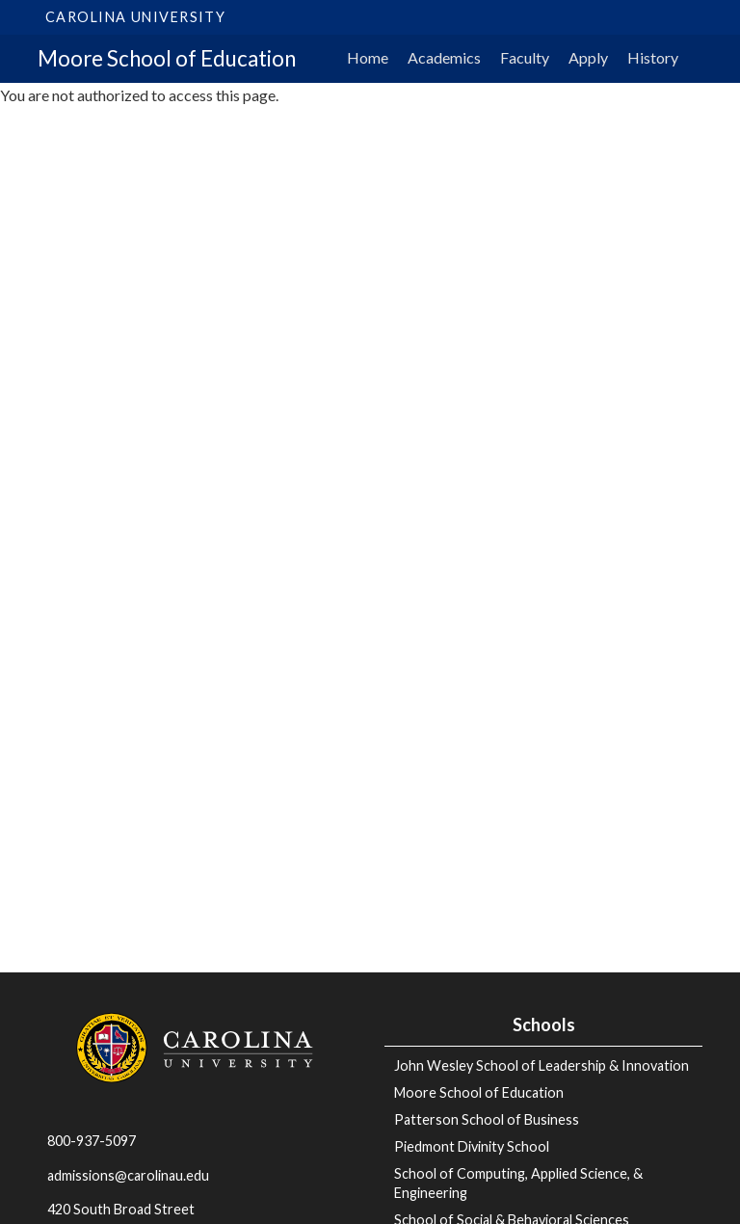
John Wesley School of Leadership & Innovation (541, 1065)
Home (367, 57)
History (652, 57)
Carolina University (135, 17)
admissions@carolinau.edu (128, 1175)
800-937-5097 (91, 1140)
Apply (588, 57)
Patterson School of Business (486, 1119)
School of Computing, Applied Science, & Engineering (518, 1183)
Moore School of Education (167, 58)
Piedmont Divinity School (471, 1146)
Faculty (524, 57)
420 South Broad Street (121, 1209)
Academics (444, 57)
